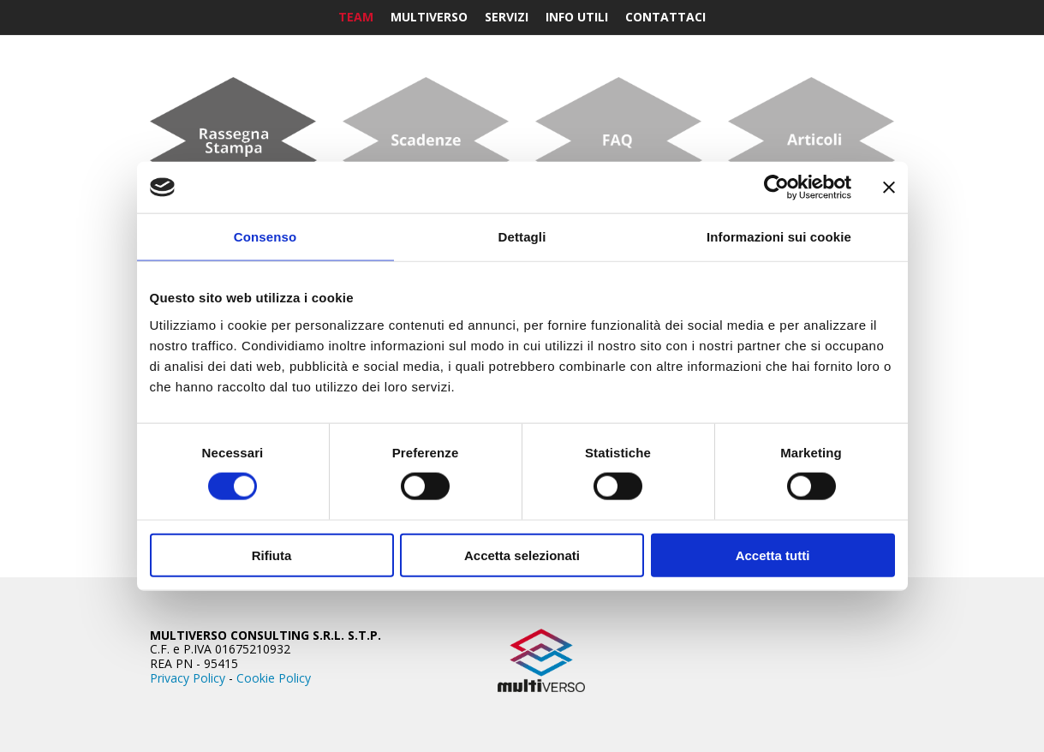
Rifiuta (272, 554)
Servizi (506, 17)
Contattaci (665, 17)
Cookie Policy (273, 678)
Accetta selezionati (522, 554)
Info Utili (577, 17)
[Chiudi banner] (889, 188)
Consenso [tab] (265, 237)
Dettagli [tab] (522, 237)
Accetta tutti (773, 554)
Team (355, 17)
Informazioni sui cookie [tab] (779, 237)
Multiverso (429, 17)
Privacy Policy (187, 678)
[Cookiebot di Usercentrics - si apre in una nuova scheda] (776, 187)
